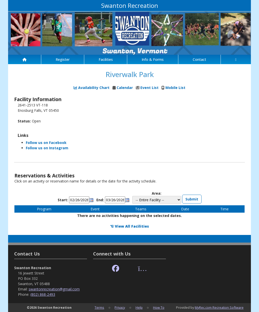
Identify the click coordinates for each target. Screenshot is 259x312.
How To (158, 307)
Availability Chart (92, 87)
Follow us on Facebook (46, 142)
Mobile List (175, 87)
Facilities (106, 59)
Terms (99, 307)
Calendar (125, 87)
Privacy (120, 307)
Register (63, 59)
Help (139, 307)
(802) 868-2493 (42, 294)
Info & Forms (153, 59)
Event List (149, 87)
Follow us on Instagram (47, 147)
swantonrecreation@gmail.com (54, 289)
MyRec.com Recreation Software (219, 307)
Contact (199, 59)
